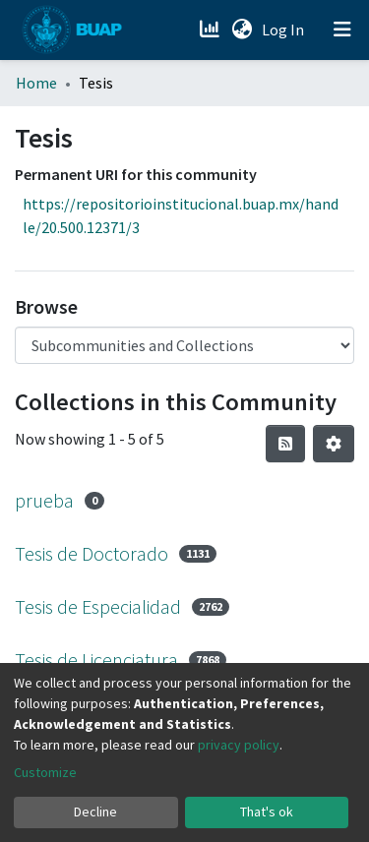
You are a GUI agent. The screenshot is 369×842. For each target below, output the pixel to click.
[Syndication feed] (285, 443)
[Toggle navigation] (342, 29)
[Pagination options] (333, 443)
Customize (45, 772)
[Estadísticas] (211, 29)
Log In (285, 29)
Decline (95, 811)
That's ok (266, 811)
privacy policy (238, 744)
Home (36, 82)
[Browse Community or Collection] (184, 345)
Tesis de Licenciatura (96, 659)
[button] (241, 29)
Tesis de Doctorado (91, 553)
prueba (44, 500)
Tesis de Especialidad (98, 606)
